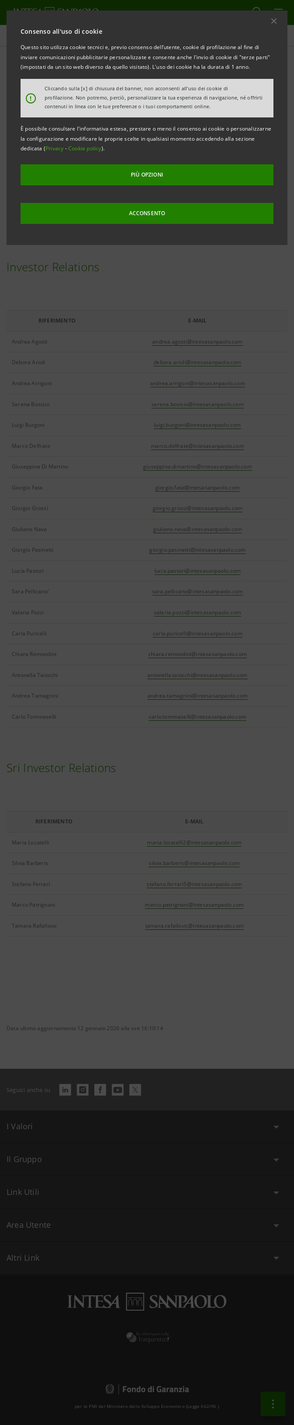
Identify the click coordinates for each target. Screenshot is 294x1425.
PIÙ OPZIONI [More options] (147, 174)
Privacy (55, 148)
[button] (273, 21)
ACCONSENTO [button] (147, 213)
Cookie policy (85, 148)
